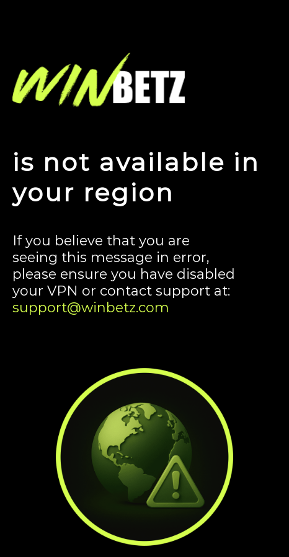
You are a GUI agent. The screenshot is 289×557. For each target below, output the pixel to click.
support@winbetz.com (90, 307)
